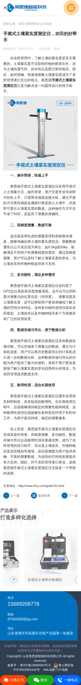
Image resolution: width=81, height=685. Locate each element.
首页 (21, 23)
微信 (40, 680)
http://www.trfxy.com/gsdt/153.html (41, 486)
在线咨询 (13, 680)
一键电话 (67, 680)
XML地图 (49, 669)
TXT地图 (62, 669)
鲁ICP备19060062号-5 (35, 665)
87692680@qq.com (23, 619)
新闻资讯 (32, 23)
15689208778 (23, 604)
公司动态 (46, 23)
